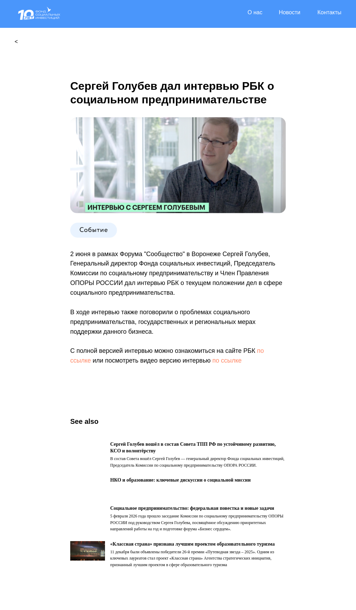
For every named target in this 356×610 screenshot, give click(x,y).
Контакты (329, 12)
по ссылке (227, 360)
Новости (289, 12)
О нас (255, 12)
